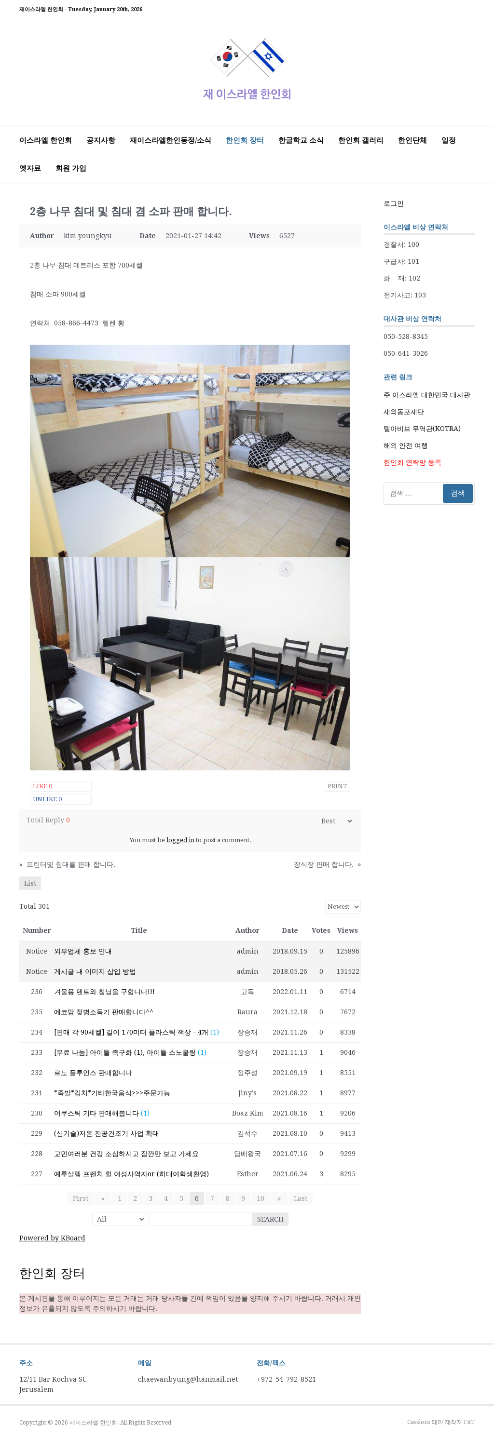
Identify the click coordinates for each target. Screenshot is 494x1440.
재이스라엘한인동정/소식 (170, 140)
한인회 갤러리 (361, 140)
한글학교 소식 (301, 140)
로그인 (394, 203)
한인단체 (412, 140)
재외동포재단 (404, 412)
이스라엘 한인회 (45, 140)
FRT (469, 1422)
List (30, 883)
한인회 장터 (245, 140)
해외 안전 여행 (406, 445)
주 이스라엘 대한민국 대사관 (427, 395)
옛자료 (30, 168)
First (83, 1198)
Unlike (47, 799)
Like (42, 786)
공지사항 (100, 140)
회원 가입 (70, 168)
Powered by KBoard (52, 1238)
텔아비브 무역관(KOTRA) (422, 428)
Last (297, 1198)
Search (270, 1219)
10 (260, 1198)
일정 (448, 140)
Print (337, 786)
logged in (180, 840)
